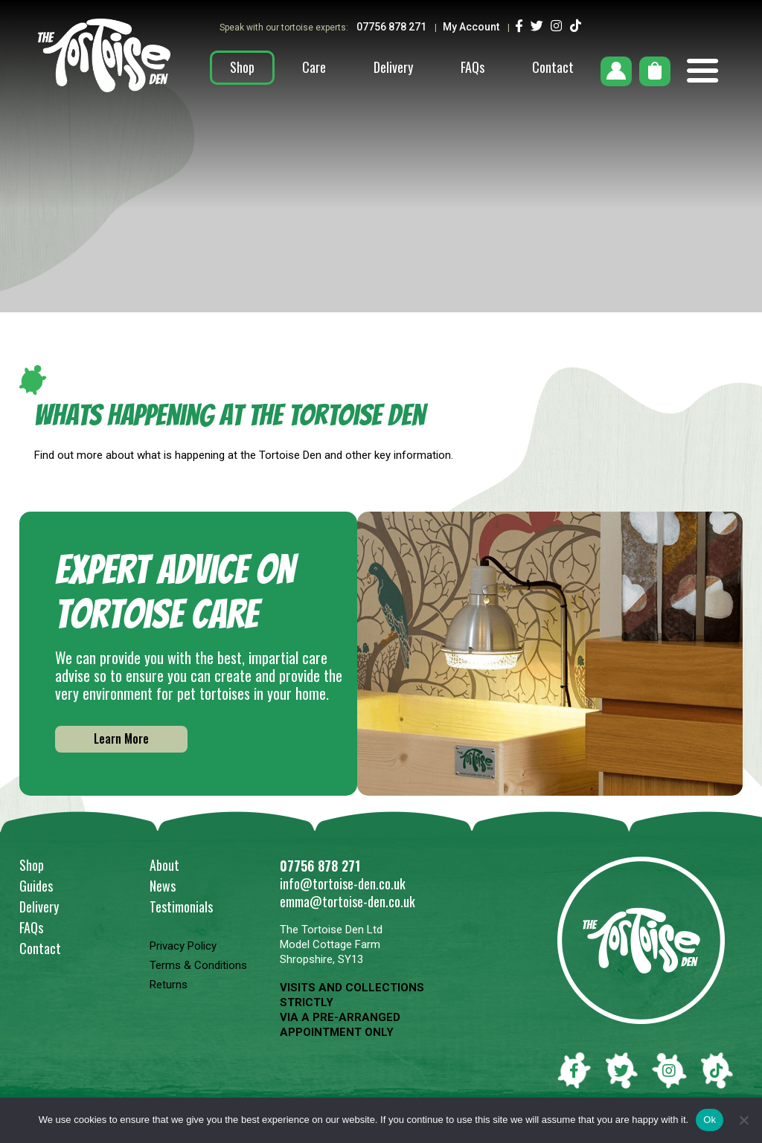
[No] (743, 1120)
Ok (709, 1119)
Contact (553, 67)
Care (314, 67)
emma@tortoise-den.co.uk (347, 901)
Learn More (121, 738)
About (164, 865)
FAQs (472, 67)
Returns (169, 984)
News (163, 886)
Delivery (393, 67)
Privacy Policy (183, 946)
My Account (471, 27)
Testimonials (181, 906)
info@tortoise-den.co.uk (343, 883)
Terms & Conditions (198, 965)
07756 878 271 (392, 27)
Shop (242, 67)
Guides (36, 886)
